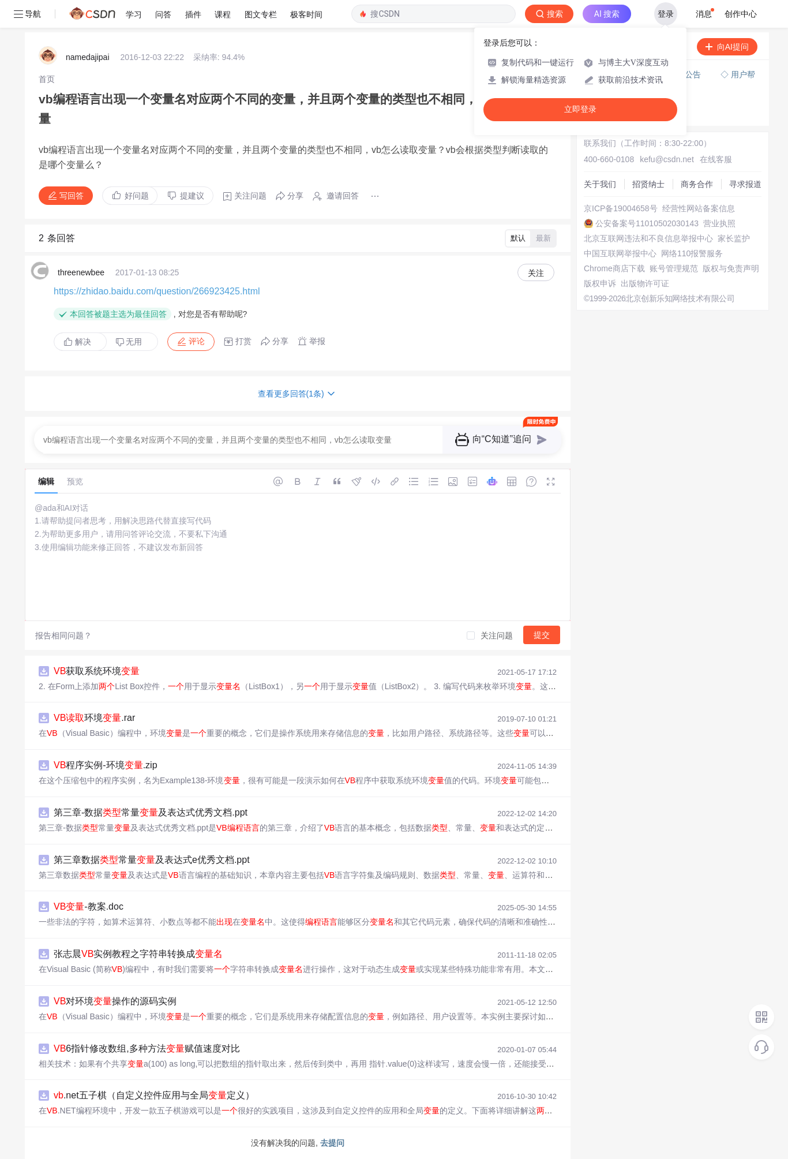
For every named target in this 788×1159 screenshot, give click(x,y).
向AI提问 (727, 46)
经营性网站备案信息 (698, 208)
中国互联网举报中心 (620, 253)
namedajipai (88, 57)
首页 (47, 79)
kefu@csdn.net (667, 159)
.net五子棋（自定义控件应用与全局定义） (154, 1095)
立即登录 (580, 109)
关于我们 (600, 184)
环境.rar (94, 718)
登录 (666, 13)
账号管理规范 (674, 268)
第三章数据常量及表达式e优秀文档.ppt (152, 860)
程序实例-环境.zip (105, 765)
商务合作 (697, 184)
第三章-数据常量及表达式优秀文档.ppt (150, 812)
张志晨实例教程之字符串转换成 (138, 954)
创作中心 (741, 13)
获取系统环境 (97, 671)
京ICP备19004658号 (621, 208)
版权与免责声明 (731, 268)
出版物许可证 (645, 283)
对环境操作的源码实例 (115, 1001)
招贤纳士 (648, 184)
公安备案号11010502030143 (647, 223)
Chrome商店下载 (614, 268)
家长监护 (734, 238)
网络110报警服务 (692, 253)
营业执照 (719, 223)
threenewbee (81, 272)
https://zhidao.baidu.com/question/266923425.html (157, 291)
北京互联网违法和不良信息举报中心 (648, 238)
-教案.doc (88, 906)
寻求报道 (745, 184)
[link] (47, 79)
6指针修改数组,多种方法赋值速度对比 (147, 1048)
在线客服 (716, 159)
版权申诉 (600, 283)
